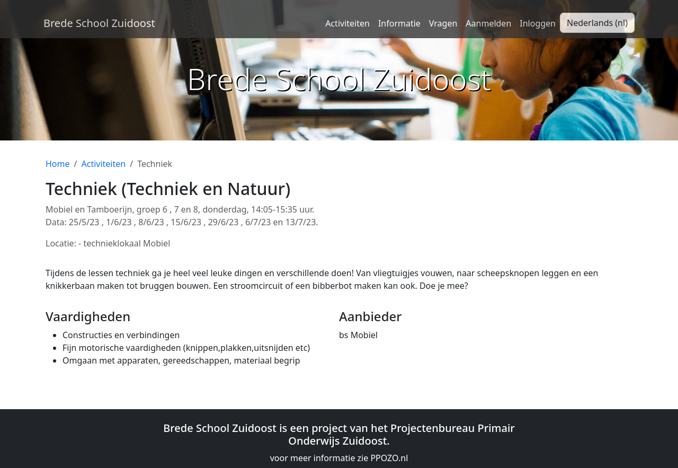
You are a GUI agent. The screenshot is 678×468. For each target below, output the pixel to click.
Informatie (399, 23)
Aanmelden (488, 23)
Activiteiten (347, 23)
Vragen (443, 23)
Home (58, 164)
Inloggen (538, 23)
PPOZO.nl (389, 458)
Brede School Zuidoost (99, 23)
